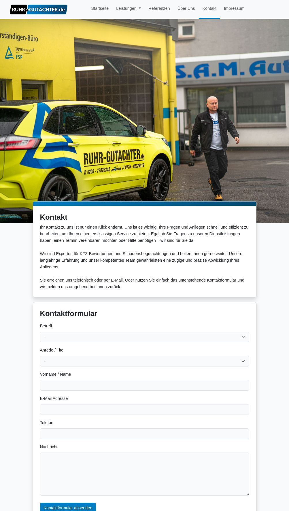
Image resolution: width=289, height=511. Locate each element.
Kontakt (210, 8)
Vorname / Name (55, 374)
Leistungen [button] (126, 8)
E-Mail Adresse (54, 398)
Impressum (234, 8)
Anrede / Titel (52, 350)
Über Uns (186, 8)
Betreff (46, 326)
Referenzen (159, 8)
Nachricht (49, 446)
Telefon (46, 422)
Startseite (100, 8)
